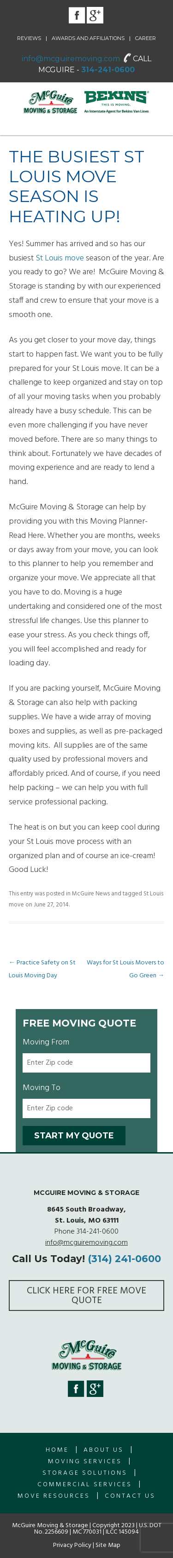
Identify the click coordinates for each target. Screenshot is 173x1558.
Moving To (41, 1088)
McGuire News (91, 894)
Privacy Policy (72, 1545)
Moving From (46, 1042)
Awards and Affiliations (88, 38)
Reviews (29, 38)
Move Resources (54, 1496)
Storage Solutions (84, 1473)
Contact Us (130, 1496)
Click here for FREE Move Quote (86, 1295)
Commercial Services (84, 1484)
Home (57, 1450)
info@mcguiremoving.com (71, 58)
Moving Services (85, 1461)
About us (104, 1450)
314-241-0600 (108, 69)
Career (145, 38)
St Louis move (60, 258)
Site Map (107, 1545)
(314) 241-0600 (124, 1258)
